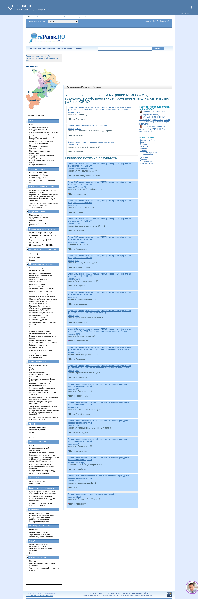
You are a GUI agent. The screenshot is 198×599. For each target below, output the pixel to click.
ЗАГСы (32, 553)
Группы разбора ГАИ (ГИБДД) (41, 233)
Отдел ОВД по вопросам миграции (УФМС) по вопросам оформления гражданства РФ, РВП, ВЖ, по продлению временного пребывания (99, 108)
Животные (34, 477)
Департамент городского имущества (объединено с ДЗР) (42, 514)
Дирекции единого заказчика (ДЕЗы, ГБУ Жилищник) (41, 142)
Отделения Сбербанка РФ (40, 175)
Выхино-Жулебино (148, 140)
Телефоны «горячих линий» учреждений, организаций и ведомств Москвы (42, 58)
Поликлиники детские (38, 320)
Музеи (31, 432)
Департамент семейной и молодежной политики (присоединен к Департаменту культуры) (41, 547)
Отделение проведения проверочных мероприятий (91, 142)
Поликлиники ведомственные (41, 313)
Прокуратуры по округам (39, 218)
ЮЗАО (78, 352)
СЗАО (77, 334)
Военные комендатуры (38, 532)
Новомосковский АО (84, 169)
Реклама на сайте (140, 593)
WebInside (48, 595)
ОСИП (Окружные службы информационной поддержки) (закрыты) (41, 466)
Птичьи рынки (35, 484)
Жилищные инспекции (38, 146)
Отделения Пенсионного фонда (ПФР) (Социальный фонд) (42, 380)
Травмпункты (34, 353)
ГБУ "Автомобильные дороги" (41, 496)
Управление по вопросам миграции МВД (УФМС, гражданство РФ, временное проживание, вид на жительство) (154, 120)
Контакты (125, 593)
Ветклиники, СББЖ (37, 481)
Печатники (144, 157)
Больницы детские (36, 270)
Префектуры (34, 257)
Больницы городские (37, 268)
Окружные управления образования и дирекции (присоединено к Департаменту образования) (44, 459)
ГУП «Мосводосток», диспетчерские (44, 132)
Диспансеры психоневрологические (44, 296)
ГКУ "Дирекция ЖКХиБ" (38, 130)
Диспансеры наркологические (41, 289)
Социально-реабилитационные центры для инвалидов (42, 389)
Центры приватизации (38, 165)
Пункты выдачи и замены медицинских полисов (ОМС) (41, 332)
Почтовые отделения (38, 178)
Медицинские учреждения (41, 264)
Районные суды (35, 220)
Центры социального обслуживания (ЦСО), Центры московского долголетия (44, 413)
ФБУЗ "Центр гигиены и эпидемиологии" (38, 356)
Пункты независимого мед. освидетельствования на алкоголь (43, 341)
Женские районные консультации (43, 299)
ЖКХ (31, 121)
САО (77, 261)
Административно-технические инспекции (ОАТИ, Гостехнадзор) (42, 492)
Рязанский (144, 159)
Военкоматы (34, 529)
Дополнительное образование (41, 452)
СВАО (78, 279)
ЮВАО (78, 112)
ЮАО (77, 224)
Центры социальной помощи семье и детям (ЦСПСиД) (43, 418)
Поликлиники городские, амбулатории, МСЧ (39, 316)
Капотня (143, 142)
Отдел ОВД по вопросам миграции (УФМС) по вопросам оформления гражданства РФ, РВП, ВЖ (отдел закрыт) (99, 311)
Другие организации (38, 557)
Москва (71, 112)
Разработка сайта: (34, 595)
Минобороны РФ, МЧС (39, 526)
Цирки (31, 437)
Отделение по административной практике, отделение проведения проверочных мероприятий (98, 385)
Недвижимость (36, 509)
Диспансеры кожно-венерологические (37, 285)
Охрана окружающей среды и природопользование (41, 504)
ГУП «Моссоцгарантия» (39, 365)
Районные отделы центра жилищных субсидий (39, 384)
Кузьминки (144, 144)
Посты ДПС (34, 242)
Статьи (78, 49)
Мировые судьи (35, 215)
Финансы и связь (37, 169)
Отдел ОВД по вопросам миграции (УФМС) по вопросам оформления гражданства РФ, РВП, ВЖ (99, 165)
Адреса (92, 593)
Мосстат (32, 561)
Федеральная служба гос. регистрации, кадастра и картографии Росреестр (39, 520)
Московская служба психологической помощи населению (39, 374)
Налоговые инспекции (38, 173)
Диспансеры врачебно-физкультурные (38, 280)
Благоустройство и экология (42, 488)
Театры (32, 435)
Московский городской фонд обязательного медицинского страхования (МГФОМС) (41, 308)
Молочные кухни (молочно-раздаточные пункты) (40, 302)
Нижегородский (146, 155)
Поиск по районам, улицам (42, 49)
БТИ (31, 124)
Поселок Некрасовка (148, 153)
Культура (33, 423)
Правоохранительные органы (42, 229)
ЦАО (77, 205)
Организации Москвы (78, 87)
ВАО (77, 371)
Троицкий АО (81, 187)
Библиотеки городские (38, 427)
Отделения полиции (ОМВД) (41, 240)
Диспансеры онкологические (41, 291)
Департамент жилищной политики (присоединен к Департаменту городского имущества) (43, 137)
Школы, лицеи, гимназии (39, 473)
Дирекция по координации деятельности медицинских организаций (40, 275)
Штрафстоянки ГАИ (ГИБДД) (41, 245)
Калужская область (62, 17)
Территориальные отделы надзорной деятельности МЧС (41, 536)
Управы (32, 260)
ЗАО (77, 316)
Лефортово (144, 146)
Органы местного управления (42, 249)
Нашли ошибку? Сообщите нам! (156, 21)
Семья (32, 541)
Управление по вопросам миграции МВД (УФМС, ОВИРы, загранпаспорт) (152, 128)
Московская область (44, 17)
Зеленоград (80, 242)
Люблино (143, 148)
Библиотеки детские (37, 430)
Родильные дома (36, 348)
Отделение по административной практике (87, 126)
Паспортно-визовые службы (42, 186)
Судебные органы (37, 211)
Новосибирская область (81, 17)
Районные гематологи (38, 345)
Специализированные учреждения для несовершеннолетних (43, 398)
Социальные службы (38, 361)
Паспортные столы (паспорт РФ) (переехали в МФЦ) (42, 191)
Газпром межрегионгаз (38, 127)
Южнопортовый (146, 163)
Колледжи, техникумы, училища (42, 455)
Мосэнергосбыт (35, 148)
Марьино (143, 151)
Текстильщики (146, 161)
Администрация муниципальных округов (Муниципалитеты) (42, 254)
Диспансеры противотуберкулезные (44, 294)
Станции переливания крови (41, 350)
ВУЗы (31, 445)
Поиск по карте (64, 49)
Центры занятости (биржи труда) (42, 471)
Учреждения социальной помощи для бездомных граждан (43, 407)
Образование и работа (39, 441)
